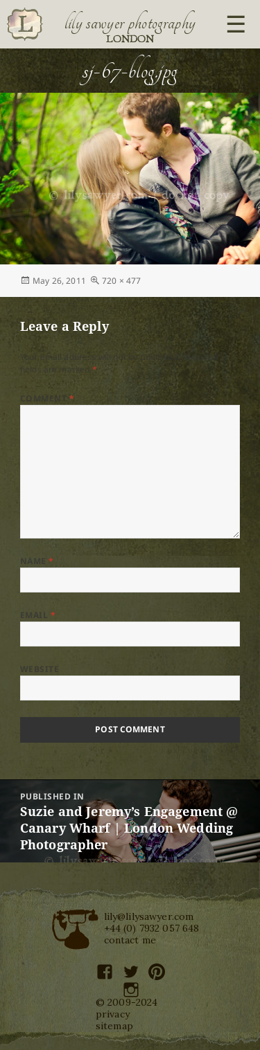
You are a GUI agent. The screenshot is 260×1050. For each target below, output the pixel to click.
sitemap (114, 1026)
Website (39, 669)
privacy (113, 1014)
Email (37, 615)
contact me (130, 940)
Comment (47, 398)
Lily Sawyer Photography (130, 22)
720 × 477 (121, 281)
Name (37, 561)
